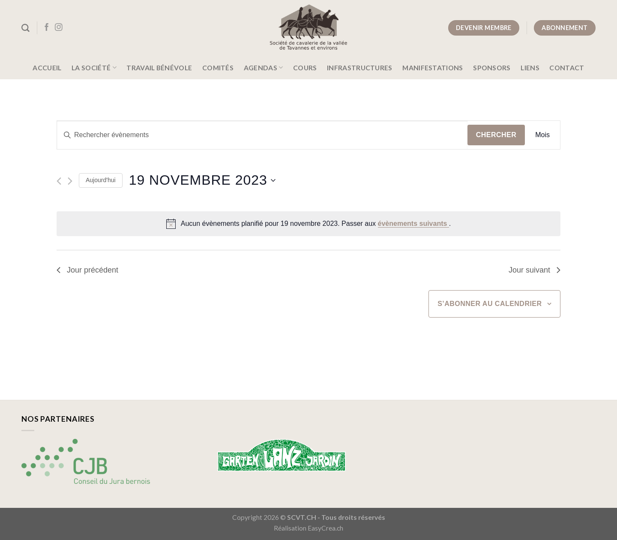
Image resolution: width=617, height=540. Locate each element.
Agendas (263, 67)
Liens (530, 68)
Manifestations (432, 68)
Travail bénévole (159, 68)
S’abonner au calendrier (489, 303)
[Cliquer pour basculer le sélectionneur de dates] (202, 180)
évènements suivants (413, 223)
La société (94, 67)
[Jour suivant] (70, 181)
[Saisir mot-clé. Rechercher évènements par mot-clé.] (262, 135)
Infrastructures (359, 68)
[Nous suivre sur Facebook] (47, 28)
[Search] (25, 28)
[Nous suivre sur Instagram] (59, 28)
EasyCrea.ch (325, 528)
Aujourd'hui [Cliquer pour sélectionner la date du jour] (101, 180)
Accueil (47, 68)
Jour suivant (534, 270)
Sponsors (492, 68)
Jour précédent (87, 270)
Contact (566, 68)
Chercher (496, 134)
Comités (218, 68)
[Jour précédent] (59, 181)
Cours (305, 68)
